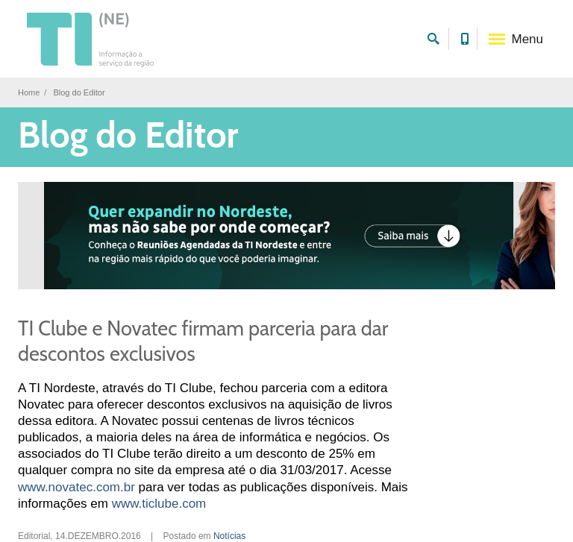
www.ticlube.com (159, 504)
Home (29, 92)
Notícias (229, 536)
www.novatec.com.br (76, 487)
